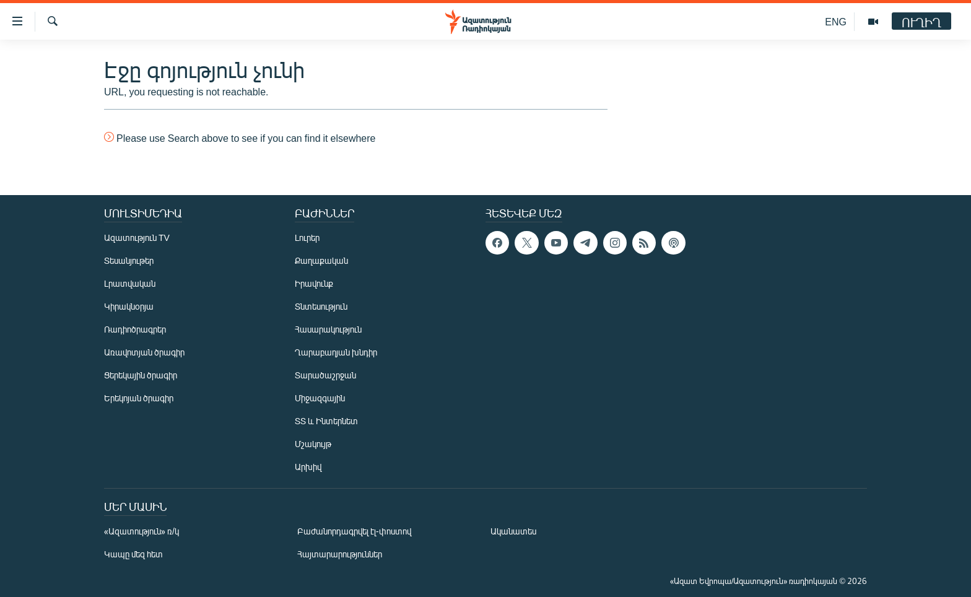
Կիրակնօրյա (129, 306)
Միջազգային (320, 398)
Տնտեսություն (321, 306)
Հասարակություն (328, 329)
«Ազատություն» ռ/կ (141, 531)
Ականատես (513, 531)
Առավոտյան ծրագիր (144, 352)
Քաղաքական (321, 260)
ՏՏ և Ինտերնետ (326, 421)
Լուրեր (307, 237)
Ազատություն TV (137, 237)
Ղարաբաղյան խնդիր (336, 352)
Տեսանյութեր (129, 260)
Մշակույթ (313, 443)
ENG (836, 21)
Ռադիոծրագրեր (135, 329)
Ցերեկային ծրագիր (140, 375)
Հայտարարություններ (339, 554)
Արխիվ (308, 466)
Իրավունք (314, 283)
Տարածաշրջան (325, 375)
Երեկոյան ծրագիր (138, 398)
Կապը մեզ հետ (133, 554)
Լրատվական (129, 283)
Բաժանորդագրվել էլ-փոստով (354, 531)
